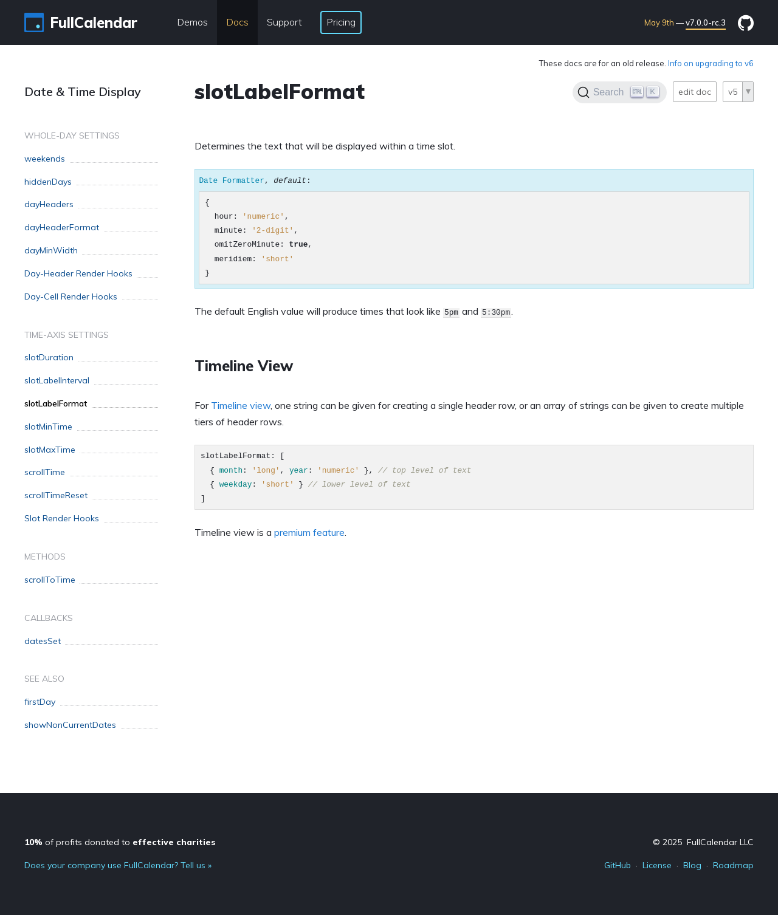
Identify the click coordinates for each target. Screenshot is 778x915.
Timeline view (240, 405)
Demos (192, 22)
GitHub (617, 865)
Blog (692, 865)
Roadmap (733, 865)
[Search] (620, 92)
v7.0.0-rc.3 (706, 22)
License (657, 865)
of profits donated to (120, 842)
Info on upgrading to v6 (711, 63)
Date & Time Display (82, 91)
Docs (237, 22)
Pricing (341, 22)
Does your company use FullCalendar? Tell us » (118, 865)
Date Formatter (231, 180)
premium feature (309, 532)
